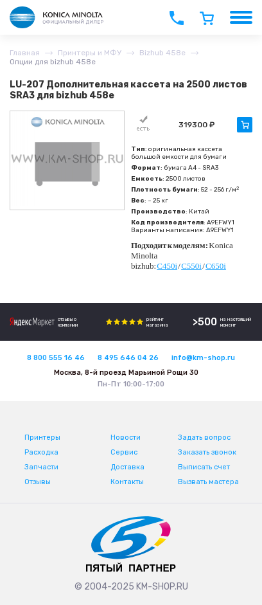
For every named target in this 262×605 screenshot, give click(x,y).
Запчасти (41, 467)
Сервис (123, 452)
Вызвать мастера (208, 482)
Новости (125, 437)
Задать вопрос (204, 437)
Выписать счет (204, 467)
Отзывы (37, 482)
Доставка (127, 467)
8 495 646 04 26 (128, 358)
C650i (215, 266)
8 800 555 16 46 (56, 358)
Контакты (127, 482)
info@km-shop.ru (203, 358)
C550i (191, 266)
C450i (167, 266)
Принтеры (42, 437)
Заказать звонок (207, 452)
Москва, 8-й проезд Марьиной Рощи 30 (126, 372)
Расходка (41, 452)
